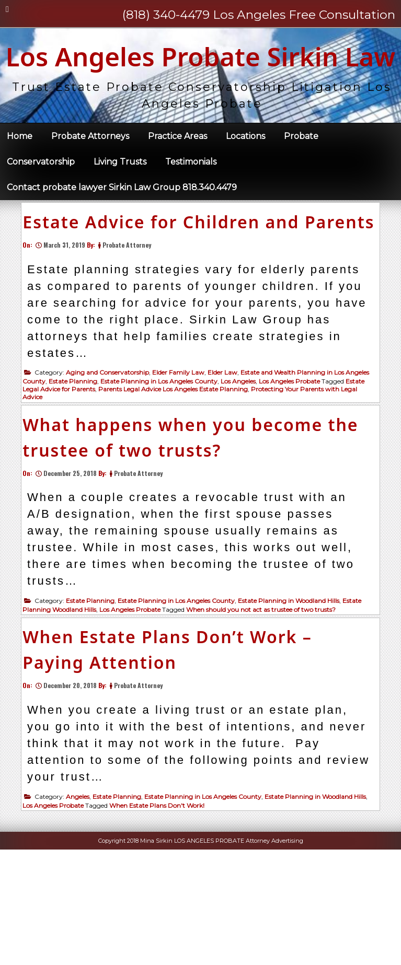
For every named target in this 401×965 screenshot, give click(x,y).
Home (19, 177)
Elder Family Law (182, 451)
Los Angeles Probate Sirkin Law (200, 77)
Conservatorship (41, 203)
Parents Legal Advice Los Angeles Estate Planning (177, 468)
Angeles (82, 908)
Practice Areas (177, 177)
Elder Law (227, 451)
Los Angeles (242, 460)
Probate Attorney (131, 323)
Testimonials (190, 203)
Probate (301, 177)
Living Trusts (120, 203)
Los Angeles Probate (293, 460)
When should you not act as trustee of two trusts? (265, 704)
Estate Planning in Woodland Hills (292, 696)
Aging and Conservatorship (111, 451)
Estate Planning (77, 460)
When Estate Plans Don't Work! (161, 917)
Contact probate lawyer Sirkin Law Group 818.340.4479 (122, 229)
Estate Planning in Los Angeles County (163, 460)
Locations (245, 177)
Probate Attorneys (90, 177)
